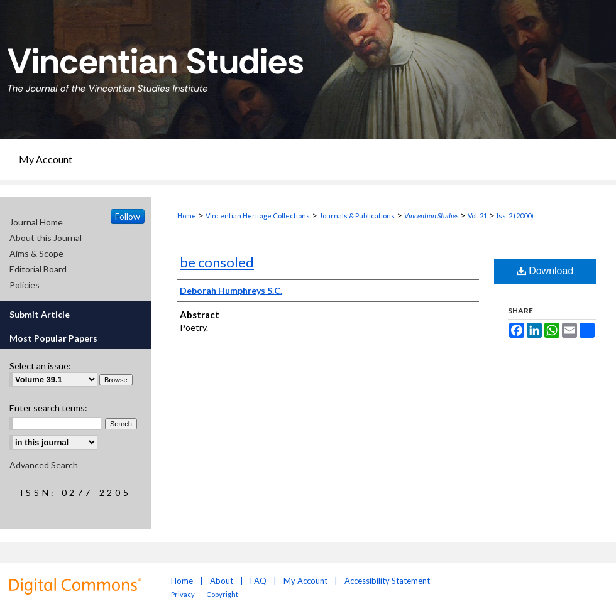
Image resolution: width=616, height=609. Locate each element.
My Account (305, 581)
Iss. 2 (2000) (515, 216)
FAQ (258, 581)
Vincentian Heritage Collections (258, 216)
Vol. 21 (477, 216)
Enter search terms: (48, 407)
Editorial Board (38, 269)
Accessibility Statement (387, 581)
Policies (24, 284)
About (221, 581)
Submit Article (39, 314)
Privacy (183, 594)
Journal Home (36, 222)
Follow (127, 216)
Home (186, 216)
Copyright (222, 594)
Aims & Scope (36, 253)
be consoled (217, 262)
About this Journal (45, 237)
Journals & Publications (357, 216)
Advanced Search (43, 465)
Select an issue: (40, 365)
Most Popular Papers (53, 338)
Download (545, 271)
